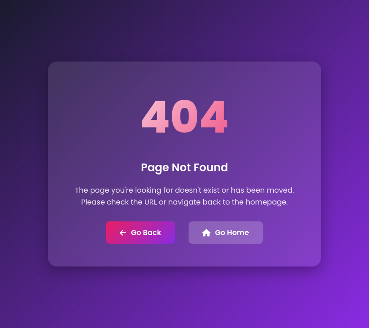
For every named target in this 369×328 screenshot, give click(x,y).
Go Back (140, 232)
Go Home (225, 232)
